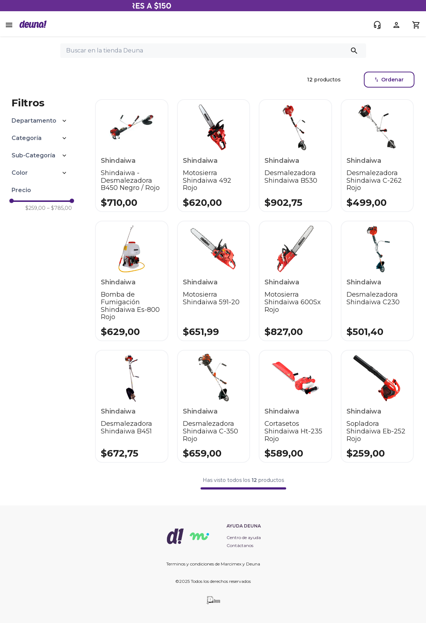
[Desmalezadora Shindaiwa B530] (295, 155)
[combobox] (213, 50)
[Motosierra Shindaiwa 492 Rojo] (213, 155)
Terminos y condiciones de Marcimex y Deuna (213, 564)
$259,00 (35, 208)
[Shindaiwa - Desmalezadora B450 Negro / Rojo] (131, 155)
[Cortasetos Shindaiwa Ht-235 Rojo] (295, 406)
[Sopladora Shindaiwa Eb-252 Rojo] (377, 406)
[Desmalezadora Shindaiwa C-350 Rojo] (213, 406)
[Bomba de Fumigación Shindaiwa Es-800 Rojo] (131, 281)
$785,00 (59, 208)
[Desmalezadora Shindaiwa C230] (377, 281)
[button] (42, 120)
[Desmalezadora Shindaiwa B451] (131, 406)
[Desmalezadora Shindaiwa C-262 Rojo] (377, 155)
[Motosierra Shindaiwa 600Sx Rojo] (295, 281)
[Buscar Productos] (355, 50)
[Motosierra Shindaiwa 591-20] (213, 281)
